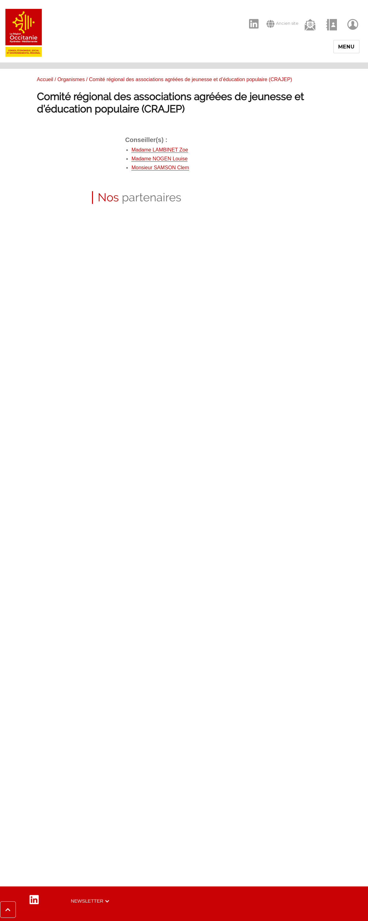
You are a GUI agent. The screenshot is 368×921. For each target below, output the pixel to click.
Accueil (45, 79)
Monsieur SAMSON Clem (160, 167)
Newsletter (87, 901)
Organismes (71, 79)
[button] (24, 909)
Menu (346, 47)
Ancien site (282, 24)
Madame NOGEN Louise (159, 158)
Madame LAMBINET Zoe (159, 149)
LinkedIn (250, 18)
